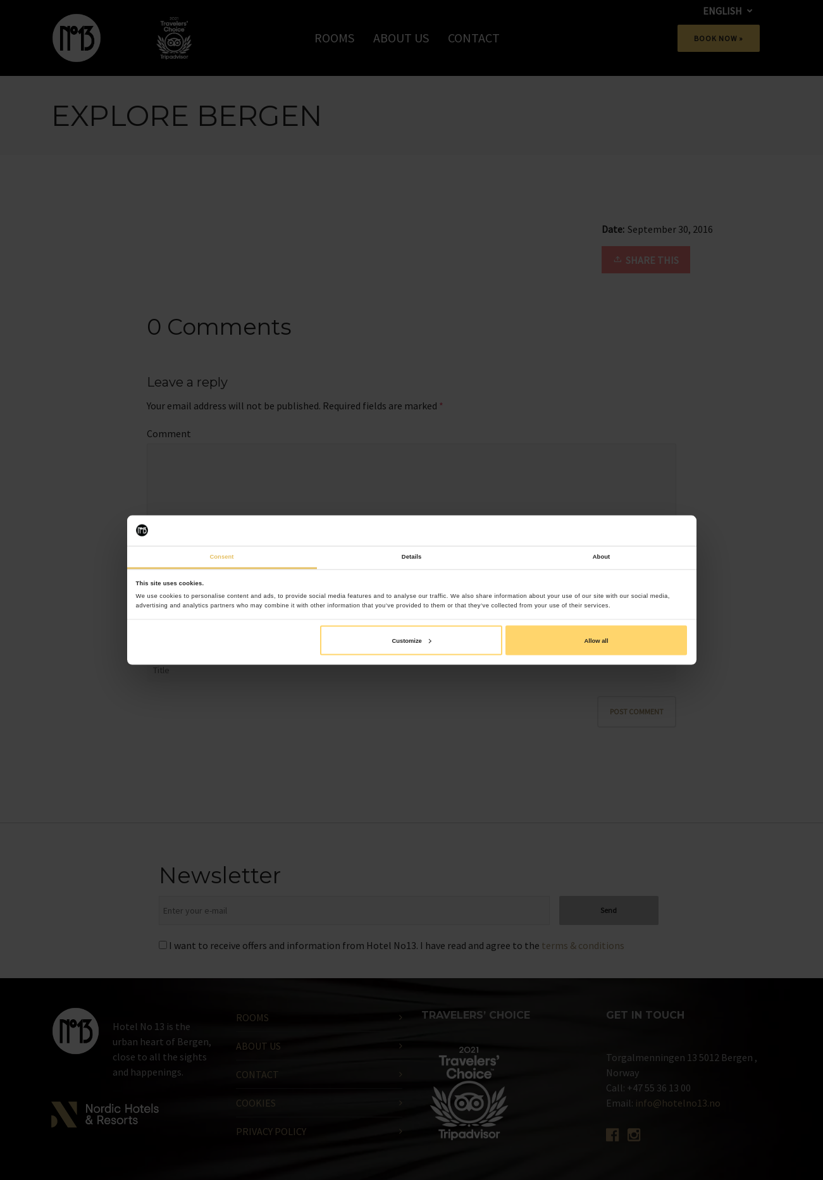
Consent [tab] (221, 557)
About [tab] (601, 557)
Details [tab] (411, 557)
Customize (411, 640)
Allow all (597, 640)
